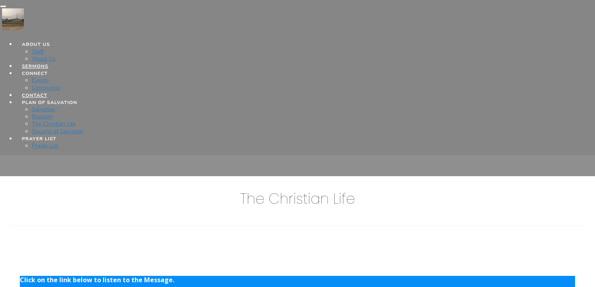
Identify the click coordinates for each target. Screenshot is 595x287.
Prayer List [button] (39, 139)
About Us (43, 59)
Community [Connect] (46, 88)
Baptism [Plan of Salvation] (42, 116)
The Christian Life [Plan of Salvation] (54, 124)
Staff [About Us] (38, 51)
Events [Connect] (40, 80)
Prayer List (45, 145)
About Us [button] (36, 44)
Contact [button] (34, 95)
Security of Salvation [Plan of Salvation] (57, 131)
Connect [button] (35, 73)
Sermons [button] (35, 66)
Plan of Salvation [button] (49, 102)
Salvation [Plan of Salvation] (43, 109)
